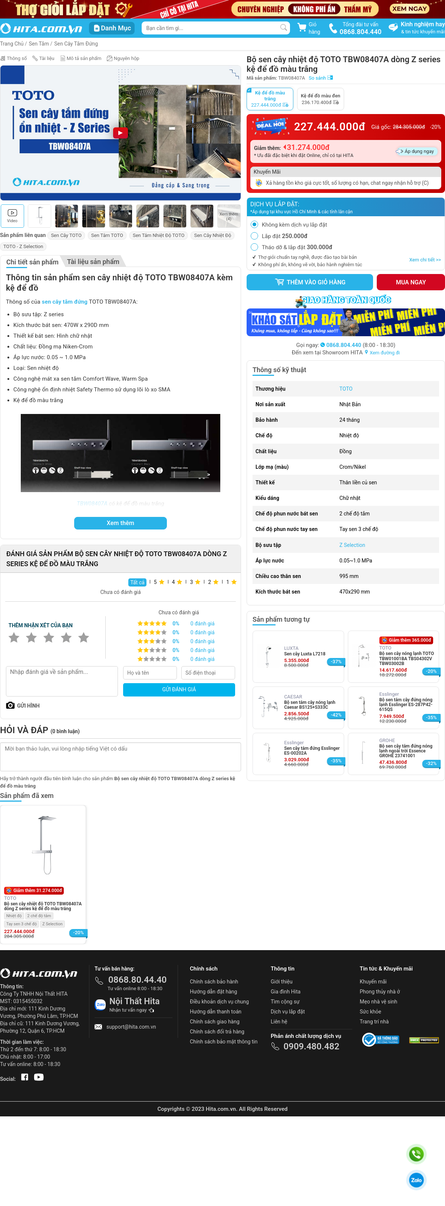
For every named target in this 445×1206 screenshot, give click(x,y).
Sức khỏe (370, 1012)
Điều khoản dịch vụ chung (219, 1002)
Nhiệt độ (14, 915)
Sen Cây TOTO (66, 235)
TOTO (345, 389)
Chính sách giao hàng (215, 1022)
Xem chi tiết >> (425, 260)
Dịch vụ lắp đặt (288, 1012)
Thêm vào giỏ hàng (310, 282)
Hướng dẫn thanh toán (215, 1012)
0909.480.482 (311, 1046)
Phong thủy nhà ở (380, 992)
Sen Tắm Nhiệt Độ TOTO (158, 235)
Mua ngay (411, 282)
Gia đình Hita (285, 992)
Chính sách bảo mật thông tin (224, 1042)
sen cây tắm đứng (65, 301)
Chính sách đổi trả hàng (217, 1032)
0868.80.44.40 (137, 980)
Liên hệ (279, 1022)
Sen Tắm (39, 44)
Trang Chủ (12, 44)
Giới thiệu (282, 982)
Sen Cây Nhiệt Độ (212, 235)
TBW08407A (92, 503)
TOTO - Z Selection (23, 246)
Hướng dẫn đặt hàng (213, 992)
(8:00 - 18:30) (357, 345)
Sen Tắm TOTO (107, 235)
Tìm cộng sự (285, 1002)
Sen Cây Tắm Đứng (76, 44)
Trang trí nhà (374, 1022)
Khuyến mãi (373, 982)
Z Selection (352, 545)
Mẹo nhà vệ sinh (378, 1002)
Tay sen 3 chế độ (21, 924)
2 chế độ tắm (39, 915)
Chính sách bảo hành (214, 982)
